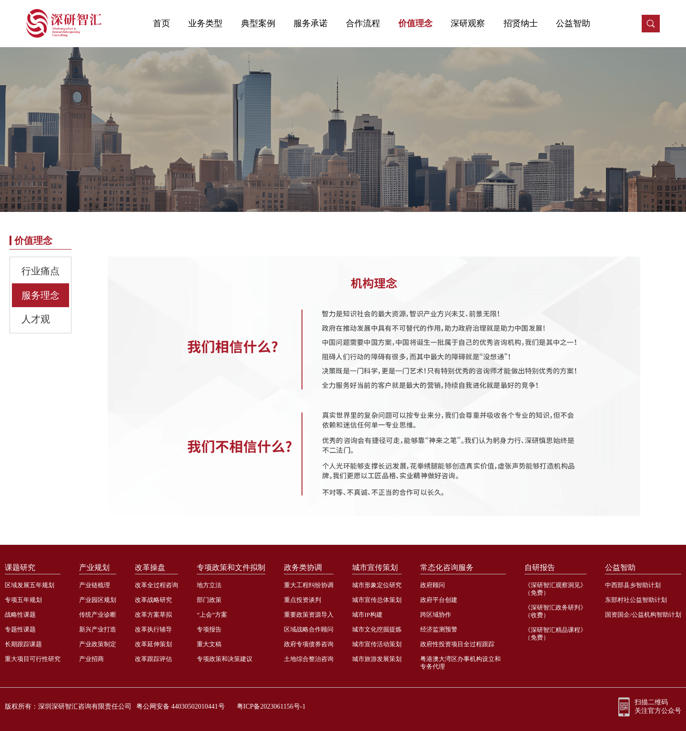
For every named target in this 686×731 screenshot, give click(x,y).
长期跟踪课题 (23, 644)
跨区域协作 (435, 614)
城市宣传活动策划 (377, 644)
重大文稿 (209, 644)
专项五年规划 (23, 599)
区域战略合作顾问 (308, 629)
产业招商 (91, 658)
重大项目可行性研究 (33, 658)
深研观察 (468, 23)
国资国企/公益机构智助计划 (643, 614)
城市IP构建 (367, 614)
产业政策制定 (97, 644)
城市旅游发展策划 (377, 658)
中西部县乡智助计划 (633, 585)
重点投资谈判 (302, 599)
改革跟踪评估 (153, 658)
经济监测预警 (438, 629)
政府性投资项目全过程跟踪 (457, 644)
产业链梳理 (94, 585)
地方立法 (209, 585)
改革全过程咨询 (156, 585)
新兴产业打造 (97, 629)
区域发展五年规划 (29, 585)
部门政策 (209, 599)
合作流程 (363, 23)
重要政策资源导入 (308, 614)
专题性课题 (20, 629)
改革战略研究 (153, 599)
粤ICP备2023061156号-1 (271, 706)
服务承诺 (310, 23)
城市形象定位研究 (377, 585)
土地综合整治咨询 (308, 658)
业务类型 (205, 23)
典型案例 (258, 23)
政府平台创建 (438, 599)
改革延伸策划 (153, 644)
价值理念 (415, 23)
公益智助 (573, 23)
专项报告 (209, 629)
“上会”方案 (212, 614)
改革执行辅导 (153, 629)
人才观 (35, 319)
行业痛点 (40, 271)
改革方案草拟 (153, 614)
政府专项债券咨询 (308, 644)
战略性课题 (20, 614)
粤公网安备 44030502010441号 (180, 706)
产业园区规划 (97, 599)
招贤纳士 (521, 23)
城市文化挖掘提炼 (377, 629)
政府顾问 (432, 585)
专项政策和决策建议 (224, 658)
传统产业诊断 (97, 614)
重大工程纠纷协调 (308, 585)
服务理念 (40, 295)
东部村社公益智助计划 (636, 599)
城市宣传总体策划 (377, 599)
